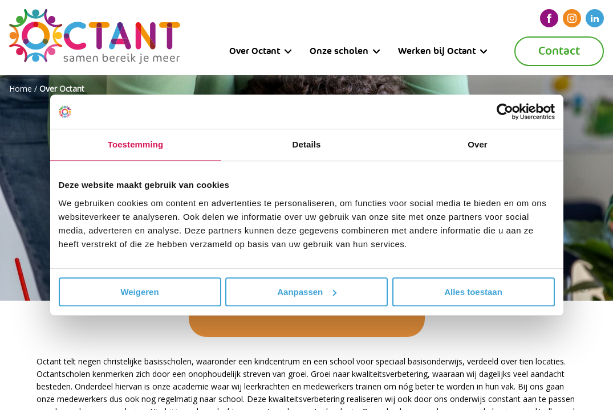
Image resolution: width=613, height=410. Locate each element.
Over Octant (254, 51)
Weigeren (139, 292)
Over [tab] (478, 144)
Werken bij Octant (437, 51)
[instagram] (572, 18)
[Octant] (94, 37)
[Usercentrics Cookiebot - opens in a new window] (505, 111)
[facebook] (549, 18)
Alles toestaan (473, 292)
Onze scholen (339, 51)
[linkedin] (595, 18)
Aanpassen (306, 292)
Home (20, 88)
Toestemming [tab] (136, 144)
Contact (559, 51)
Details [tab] (307, 144)
